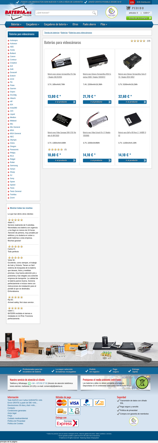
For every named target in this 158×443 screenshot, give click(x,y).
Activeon (13, 44)
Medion (13, 117)
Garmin (13, 88)
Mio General (15, 127)
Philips (12, 153)
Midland (13, 121)
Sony (12, 178)
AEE (12, 47)
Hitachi (13, 98)
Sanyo (12, 169)
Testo (12, 188)
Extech (13, 76)
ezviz (12, 79)
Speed (12, 185)
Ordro (12, 143)
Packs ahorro (89, 24)
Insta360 (13, 108)
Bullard (13, 53)
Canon (12, 56)
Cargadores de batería (56, 24)
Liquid (12, 114)
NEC (12, 137)
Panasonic (14, 150)
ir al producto (61, 102)
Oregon (13, 146)
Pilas (104, 24)
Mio (11, 124)
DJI (11, 66)
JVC (12, 111)
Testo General (15, 191)
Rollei (12, 162)
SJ (11, 175)
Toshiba (13, 194)
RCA (12, 156)
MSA (12, 130)
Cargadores (32, 24)
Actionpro (14, 40)
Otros (75, 24)
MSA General (15, 133)
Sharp (12, 172)
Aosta (12, 50)
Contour (13, 60)
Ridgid (12, 159)
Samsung (14, 165)
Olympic (13, 140)
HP (11, 101)
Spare (12, 182)
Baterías (16, 24)
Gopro (12, 92)
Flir (11, 82)
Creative (13, 63)
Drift (11, 69)
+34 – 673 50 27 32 (37, 383)
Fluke (12, 85)
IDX (11, 105)
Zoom (12, 198)
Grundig (13, 95)
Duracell (13, 72)
